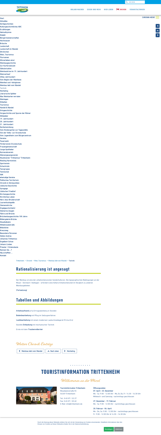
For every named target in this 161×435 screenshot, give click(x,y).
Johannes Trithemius (8, 239)
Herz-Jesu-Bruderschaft (10, 200)
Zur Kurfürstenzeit (7, 66)
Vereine (3, 138)
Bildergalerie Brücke (8, 219)
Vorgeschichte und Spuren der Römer (15, 113)
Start (2, 18)
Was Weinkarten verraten (10, 96)
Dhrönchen (4, 52)
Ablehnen (118, 429)
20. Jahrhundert (6, 121)
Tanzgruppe (5, 169)
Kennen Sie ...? (6, 250)
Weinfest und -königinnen (10, 82)
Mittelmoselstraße (7, 225)
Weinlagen (4, 99)
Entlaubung (28, 325)
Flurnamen (4, 57)
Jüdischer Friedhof (7, 191)
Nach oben (54, 351)
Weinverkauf (5, 74)
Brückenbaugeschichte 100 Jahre (13, 216)
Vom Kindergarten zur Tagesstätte (14, 130)
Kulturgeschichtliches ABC (10, 27)
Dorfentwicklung (6, 127)
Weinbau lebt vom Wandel (10, 85)
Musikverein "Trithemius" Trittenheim (15, 158)
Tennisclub (4, 172)
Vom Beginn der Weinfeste (10, 80)
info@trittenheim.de (74, 404)
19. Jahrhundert (6, 119)
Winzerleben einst (7, 60)
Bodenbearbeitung (23, 315)
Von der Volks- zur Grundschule (13, 133)
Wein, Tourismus (7, 54)
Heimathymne (5, 32)
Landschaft (4, 46)
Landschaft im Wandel (9, 49)
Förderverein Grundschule (11, 144)
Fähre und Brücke (7, 214)
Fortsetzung (21, 290)
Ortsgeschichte (6, 110)
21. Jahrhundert (6, 124)
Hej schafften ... (6, 253)
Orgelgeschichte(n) (7, 208)
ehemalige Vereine (7, 177)
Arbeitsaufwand (22, 311)
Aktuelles (3, 21)
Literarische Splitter (8, 94)
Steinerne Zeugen (7, 211)
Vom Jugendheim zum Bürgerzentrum (15, 135)
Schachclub (4, 166)
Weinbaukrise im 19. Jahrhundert (13, 71)
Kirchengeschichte (7, 194)
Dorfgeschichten (6, 24)
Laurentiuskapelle (7, 202)
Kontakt (3, 255)
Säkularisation (5, 68)
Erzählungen (5, 29)
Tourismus (4, 105)
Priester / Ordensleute (9, 247)
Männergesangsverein (9, 155)
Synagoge (4, 188)
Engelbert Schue (6, 241)
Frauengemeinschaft (8, 147)
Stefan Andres (5, 236)
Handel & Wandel (6, 108)
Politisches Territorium (9, 180)
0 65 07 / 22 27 (70, 398)
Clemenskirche (6, 205)
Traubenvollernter (35, 329)
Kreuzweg (4, 230)
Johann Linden (6, 244)
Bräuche (3, 43)
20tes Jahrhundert (7, 77)
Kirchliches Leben (7, 197)
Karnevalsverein (6, 152)
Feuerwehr (4, 141)
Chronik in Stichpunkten (9, 183)
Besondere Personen (8, 233)
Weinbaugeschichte (8, 63)
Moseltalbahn (5, 222)
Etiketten (3, 102)
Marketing (4, 91)
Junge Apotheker (7, 149)
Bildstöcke (4, 228)
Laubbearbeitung (23, 320)
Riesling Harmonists (8, 161)
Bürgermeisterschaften (9, 38)
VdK (1, 174)
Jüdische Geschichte (8, 186)
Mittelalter (4, 116)
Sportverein (5, 163)
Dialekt (2, 35)
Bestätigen (109, 429)
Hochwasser (5, 41)
